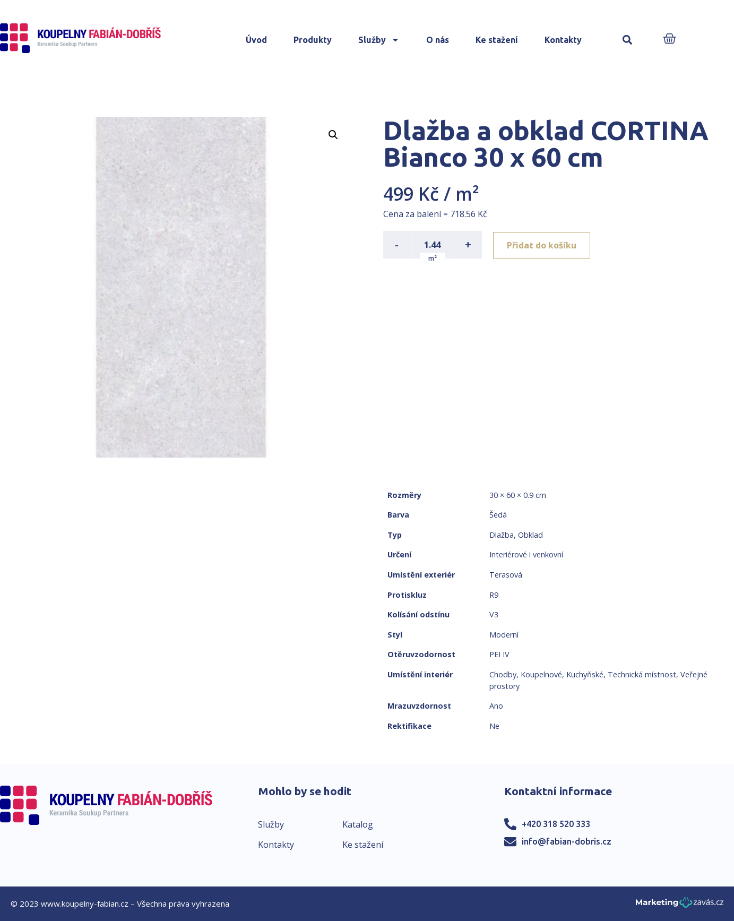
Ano (496, 706)
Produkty (312, 40)
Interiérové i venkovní (526, 554)
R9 (493, 595)
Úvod (256, 40)
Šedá (498, 515)
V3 (493, 614)
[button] (627, 40)
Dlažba (501, 535)
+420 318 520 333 (556, 824)
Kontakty (563, 40)
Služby (379, 39)
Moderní (504, 635)
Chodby (502, 674)
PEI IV (499, 654)
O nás (437, 40)
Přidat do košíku (543, 245)
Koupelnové (541, 674)
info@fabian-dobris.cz (566, 841)
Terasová (505, 575)
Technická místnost (642, 674)
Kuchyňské (584, 674)
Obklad (530, 535)
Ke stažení (497, 40)
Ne (494, 726)
